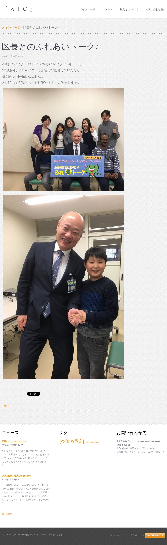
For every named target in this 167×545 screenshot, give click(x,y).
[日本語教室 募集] (92, 442)
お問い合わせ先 (154, 8)
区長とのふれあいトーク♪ (14, 441)
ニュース (107, 8)
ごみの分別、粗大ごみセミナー (16, 475)
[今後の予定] (72, 441)
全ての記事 (7, 513)
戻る (6, 406)
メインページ (87, 8)
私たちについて (129, 8)
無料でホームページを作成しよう (127, 535)
